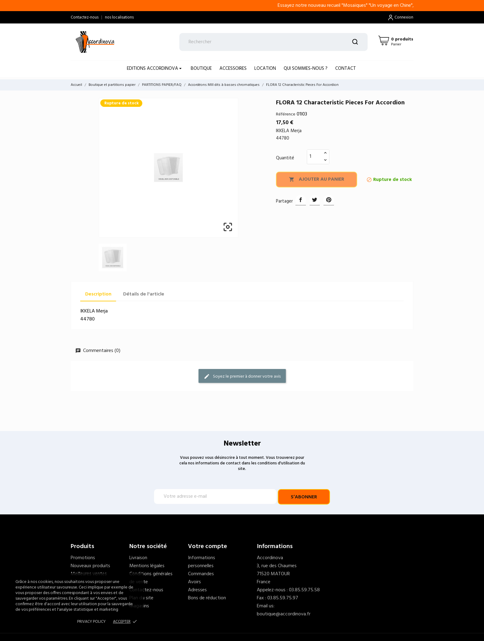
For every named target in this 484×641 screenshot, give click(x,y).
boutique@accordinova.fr (284, 614)
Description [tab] (98, 294)
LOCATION (265, 68)
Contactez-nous (84, 17)
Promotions (83, 558)
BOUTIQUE (201, 68)
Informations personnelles (201, 562)
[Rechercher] (273, 42)
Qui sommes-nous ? (306, 68)
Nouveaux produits (90, 566)
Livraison (138, 558)
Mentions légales (147, 566)
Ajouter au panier (316, 179)
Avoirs (194, 582)
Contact (345, 68)
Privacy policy (91, 621)
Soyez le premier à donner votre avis (242, 376)
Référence (285, 114)
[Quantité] (314, 156)
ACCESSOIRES (233, 68)
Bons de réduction (207, 598)
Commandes (201, 574)
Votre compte (207, 546)
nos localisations (119, 17)
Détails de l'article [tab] (143, 294)
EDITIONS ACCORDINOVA (153, 68)
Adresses (197, 590)
